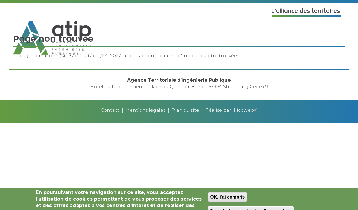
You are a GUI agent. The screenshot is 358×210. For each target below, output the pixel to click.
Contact (110, 110)
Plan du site (185, 110)
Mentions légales (145, 110)
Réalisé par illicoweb (231, 110)
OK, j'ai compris (227, 197)
